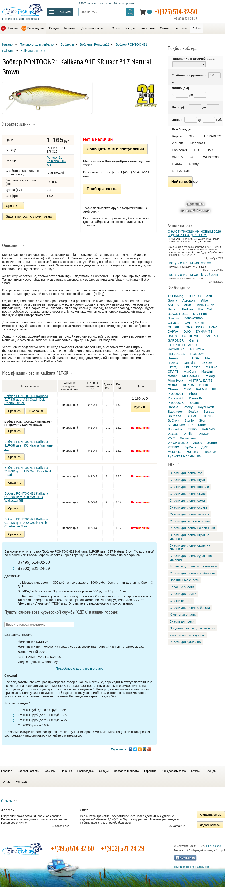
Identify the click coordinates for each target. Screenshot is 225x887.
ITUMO (177, 164)
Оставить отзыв (210, 814)
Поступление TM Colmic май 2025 (193, 274)
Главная (6, 771)
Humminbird (177, 358)
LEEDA (207, 362)
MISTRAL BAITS (200, 380)
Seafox (193, 411)
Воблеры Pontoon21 (95, 44)
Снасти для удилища (185, 642)
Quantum (196, 402)
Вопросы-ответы (28, 771)
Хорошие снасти (182, 587)
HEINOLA (197, 349)
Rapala (177, 136)
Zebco (197, 443)
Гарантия (70, 28)
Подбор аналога (102, 188)
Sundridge (175, 429)
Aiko (204, 300)
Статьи (164, 28)
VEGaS (173, 434)
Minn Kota (175, 380)
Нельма (192, 451)
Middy (210, 376)
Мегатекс (174, 451)
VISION (204, 434)
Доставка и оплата (93, 28)
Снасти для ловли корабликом (192, 573)
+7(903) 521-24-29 (122, 848)
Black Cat (205, 309)
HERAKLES (212, 136)
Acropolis (189, 300)
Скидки (54, 28)
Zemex (212, 443)
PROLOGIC (176, 402)
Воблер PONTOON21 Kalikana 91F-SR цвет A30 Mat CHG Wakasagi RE (26, 497)
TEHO (192, 429)
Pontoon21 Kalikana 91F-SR (56, 161)
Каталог (8, 44)
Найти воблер (182, 181)
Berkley (187, 309)
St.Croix (173, 420)
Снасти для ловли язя (186, 473)
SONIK (208, 416)
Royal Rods (206, 407)
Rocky (188, 407)
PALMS (201, 389)
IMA (211, 150)
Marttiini (207, 371)
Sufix (202, 425)
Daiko (213, 327)
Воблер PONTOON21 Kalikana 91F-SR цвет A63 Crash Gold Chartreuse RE (26, 399)
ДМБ (204, 447)
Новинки (12, 28)
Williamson (211, 157)
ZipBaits (178, 143)
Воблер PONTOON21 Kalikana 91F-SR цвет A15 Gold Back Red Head (27, 471)
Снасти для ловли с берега (190, 607)
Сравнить (13, 206)
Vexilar (188, 434)
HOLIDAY (197, 354)
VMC (171, 438)
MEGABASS (191, 376)
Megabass (197, 143)
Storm (193, 136)
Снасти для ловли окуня (188, 493)
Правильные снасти (184, 580)
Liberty (194, 164)
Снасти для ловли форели (189, 487)
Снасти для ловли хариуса (189, 514)
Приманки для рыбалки (37, 44)
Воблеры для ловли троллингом (193, 566)
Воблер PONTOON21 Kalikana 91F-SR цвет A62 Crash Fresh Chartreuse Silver (26, 522)
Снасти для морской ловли (190, 521)
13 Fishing (176, 296)
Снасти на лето (181, 601)
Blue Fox (200, 314)
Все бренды (181, 129)
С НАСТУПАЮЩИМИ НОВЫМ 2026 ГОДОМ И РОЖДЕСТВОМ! (194, 233)
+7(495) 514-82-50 (72, 848)
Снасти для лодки (183, 594)
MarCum (190, 371)
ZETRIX (173, 447)
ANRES (177, 157)
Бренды (130, 28)
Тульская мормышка (184, 456)
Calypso (173, 322)
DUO (197, 150)
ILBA (195, 358)
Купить (140, 407)
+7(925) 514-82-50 (175, 11)
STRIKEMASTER (180, 425)
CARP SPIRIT (195, 322)
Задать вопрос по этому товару (29, 216)
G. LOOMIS (190, 336)
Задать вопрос (210, 825)
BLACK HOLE (178, 314)
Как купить (148, 28)
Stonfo (189, 420)
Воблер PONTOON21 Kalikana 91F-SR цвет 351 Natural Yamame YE (28, 445)
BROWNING (193, 318)
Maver (172, 376)
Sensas (208, 411)
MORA (173, 385)
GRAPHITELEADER (182, 345)
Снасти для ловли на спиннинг (192, 528)
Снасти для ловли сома (187, 500)
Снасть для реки (182, 621)
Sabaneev (175, 411)
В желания (36, 411)
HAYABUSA (176, 349)
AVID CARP (205, 305)
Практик (209, 451)
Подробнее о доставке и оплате (79, 668)
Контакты (181, 28)
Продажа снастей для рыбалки (192, 628)
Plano (193, 394)
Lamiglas (189, 362)
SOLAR (191, 416)
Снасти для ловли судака (188, 507)
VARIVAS (208, 429)
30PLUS (195, 296)
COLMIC (174, 327)
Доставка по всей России (195, 207)
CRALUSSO (195, 327)
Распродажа (35, 28)
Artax (188, 305)
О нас (116, 28)
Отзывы (50, 771)
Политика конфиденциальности (192, 866)
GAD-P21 (211, 336)
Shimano (174, 416)
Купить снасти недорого (187, 635)
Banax (172, 309)
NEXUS (188, 385)
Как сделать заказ (174, 771)
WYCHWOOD (178, 443)
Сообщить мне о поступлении (115, 149)
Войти (197, 28)
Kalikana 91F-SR (32, 50)
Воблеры (67, 44)
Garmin (194, 340)
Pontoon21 (180, 150)
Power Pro (196, 398)
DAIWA (173, 331)
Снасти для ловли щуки (187, 480)
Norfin (203, 385)
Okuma (173, 389)
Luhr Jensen (181, 170)
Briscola (173, 318)
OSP (193, 157)
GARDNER (176, 340)
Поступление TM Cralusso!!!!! (189, 263)
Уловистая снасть (183, 614)
